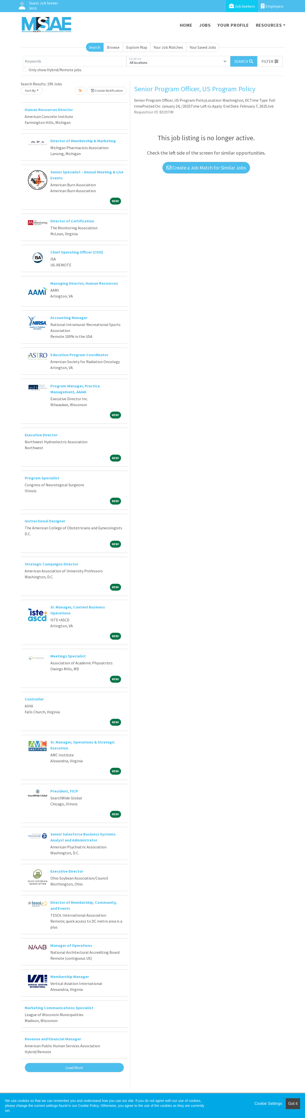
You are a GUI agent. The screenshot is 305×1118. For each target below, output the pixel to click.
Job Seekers (242, 6)
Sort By (30, 90)
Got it (293, 1103)
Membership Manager (69, 976)
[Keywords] (74, 61)
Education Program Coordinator (79, 354)
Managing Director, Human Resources (84, 283)
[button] (270, 61)
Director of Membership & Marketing (83, 140)
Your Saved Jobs (203, 47)
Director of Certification (72, 220)
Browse (113, 47)
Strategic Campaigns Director (51, 563)
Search (94, 47)
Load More (74, 1067)
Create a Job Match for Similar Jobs (206, 167)
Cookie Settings (268, 1103)
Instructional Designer (45, 520)
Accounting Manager (68, 317)
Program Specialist (42, 477)
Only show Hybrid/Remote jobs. (55, 69)
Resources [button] (269, 25)
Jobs (205, 25)
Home (186, 25)
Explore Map (136, 47)
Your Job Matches (168, 47)
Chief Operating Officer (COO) (76, 252)
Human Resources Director (49, 109)
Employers (272, 6)
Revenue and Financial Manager (53, 1038)
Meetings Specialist (68, 655)
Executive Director (41, 434)
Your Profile (233, 25)
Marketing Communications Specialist (59, 1007)
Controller (34, 699)
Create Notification (107, 90)
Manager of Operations (71, 945)
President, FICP (64, 791)
